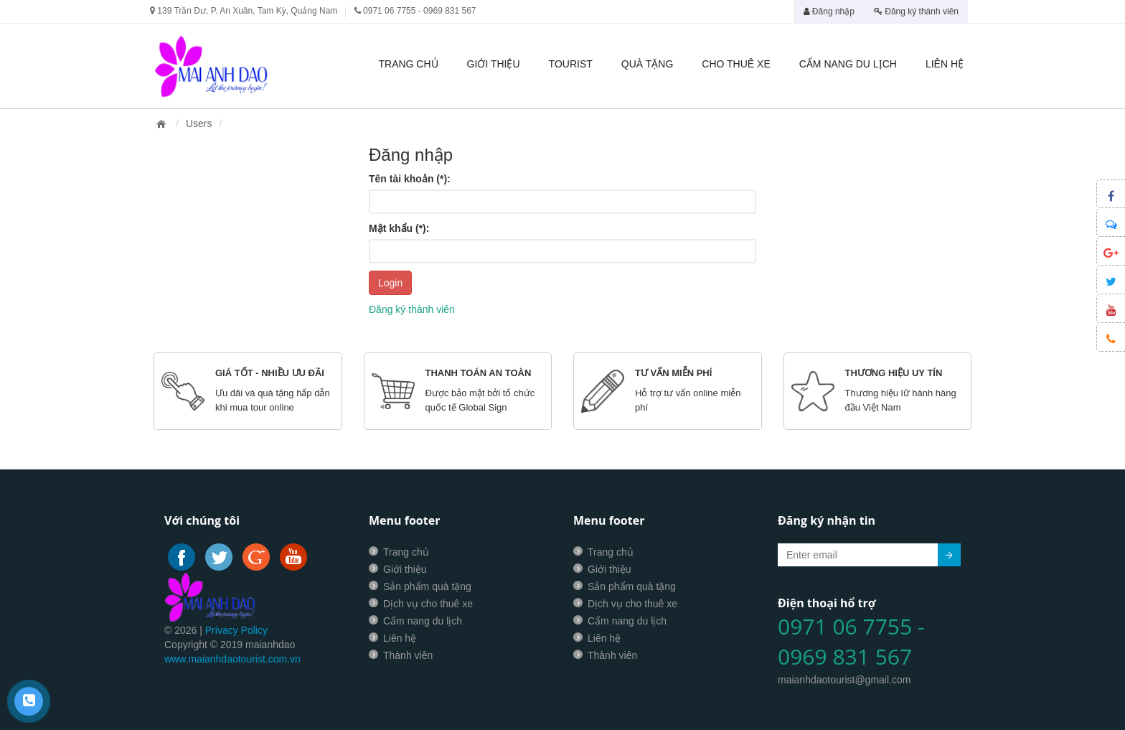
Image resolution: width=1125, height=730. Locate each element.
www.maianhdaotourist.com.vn (232, 659)
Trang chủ (408, 64)
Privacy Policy (236, 630)
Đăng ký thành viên (916, 11)
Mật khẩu (399, 228)
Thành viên (408, 655)
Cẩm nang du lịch (848, 64)
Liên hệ (945, 64)
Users (199, 123)
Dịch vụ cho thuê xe (428, 603)
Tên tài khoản (410, 178)
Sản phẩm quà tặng (427, 586)
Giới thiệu (493, 64)
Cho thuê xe (736, 64)
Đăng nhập (829, 11)
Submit (949, 554)
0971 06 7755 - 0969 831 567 (851, 642)
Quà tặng (647, 64)
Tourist (571, 64)
